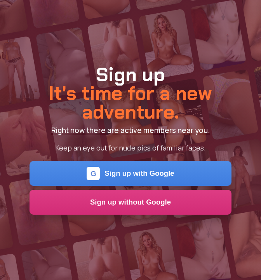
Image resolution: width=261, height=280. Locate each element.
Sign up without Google (130, 202)
